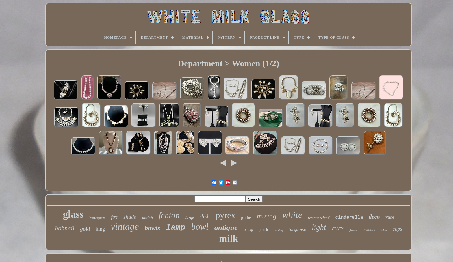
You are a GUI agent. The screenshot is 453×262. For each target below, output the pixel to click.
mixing (266, 216)
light (319, 227)
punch (263, 230)
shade (129, 217)
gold (85, 229)
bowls (152, 228)
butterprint (97, 218)
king (100, 229)
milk (228, 238)
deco (374, 217)
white (292, 214)
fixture (353, 230)
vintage (125, 226)
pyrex (225, 215)
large (189, 218)
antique (226, 227)
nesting (278, 230)
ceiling (248, 230)
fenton (169, 215)
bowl (199, 227)
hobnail (64, 228)
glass (73, 214)
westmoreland (318, 218)
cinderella (349, 217)
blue (384, 230)
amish (147, 217)
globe (246, 217)
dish (205, 216)
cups (397, 229)
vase (389, 217)
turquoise (297, 229)
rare (337, 228)
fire (114, 217)
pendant (369, 229)
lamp (175, 227)
